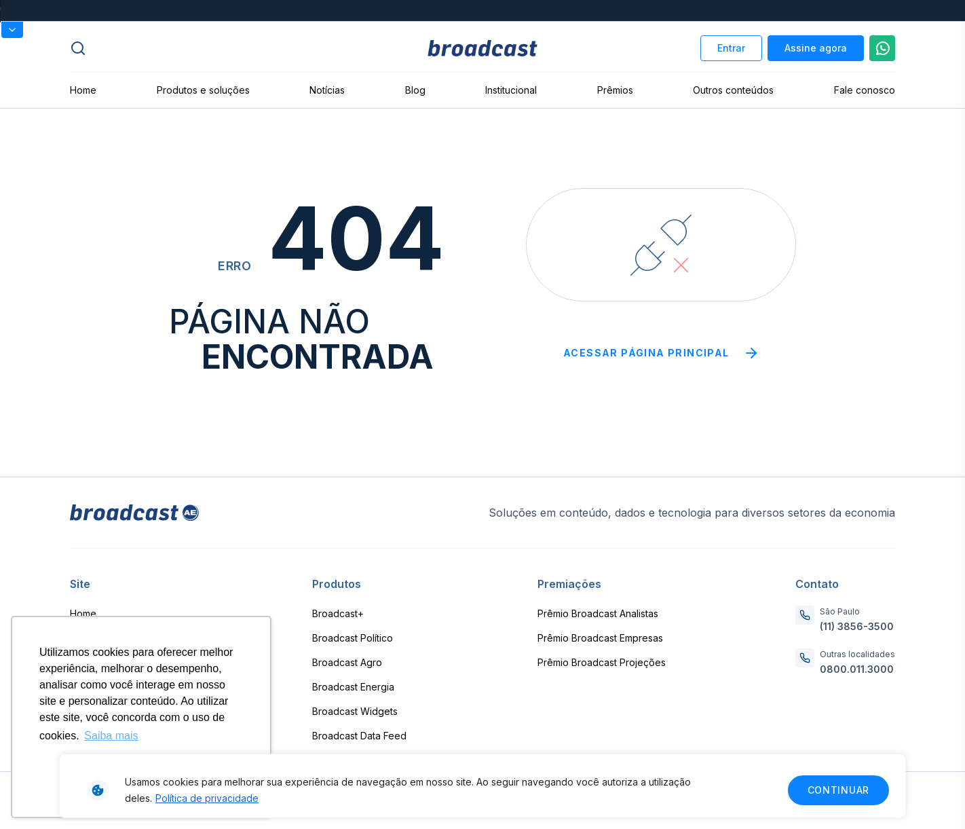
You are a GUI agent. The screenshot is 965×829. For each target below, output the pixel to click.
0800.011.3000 (857, 669)
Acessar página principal (661, 353)
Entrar (731, 48)
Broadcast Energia (353, 687)
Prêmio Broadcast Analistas (597, 613)
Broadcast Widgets (355, 711)
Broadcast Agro (347, 662)
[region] (482, 786)
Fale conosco (864, 90)
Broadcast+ (338, 613)
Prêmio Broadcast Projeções (601, 662)
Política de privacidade (207, 798)
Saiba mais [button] (111, 735)
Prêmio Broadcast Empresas (600, 638)
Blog (415, 90)
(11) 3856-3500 (857, 626)
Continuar (838, 790)
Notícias (327, 90)
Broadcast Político (352, 638)
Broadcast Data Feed (359, 735)
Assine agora (815, 48)
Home (83, 90)
